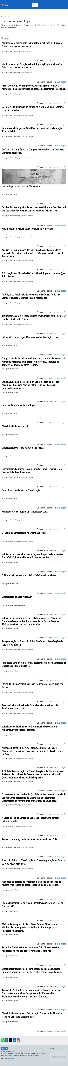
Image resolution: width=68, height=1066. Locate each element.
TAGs (2, 16)
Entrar (35, 5)
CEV (4, 1048)
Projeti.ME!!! (10, 1058)
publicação (61, 60)
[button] (3, 1040)
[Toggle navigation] (64, 5)
